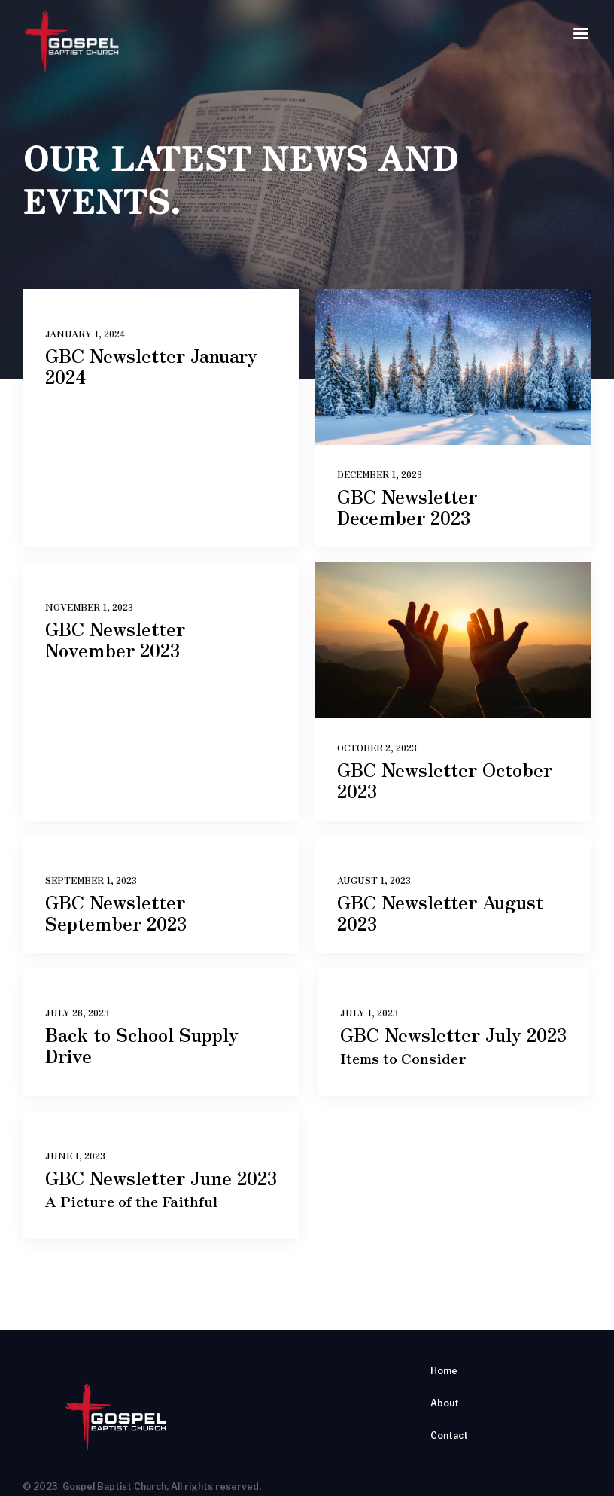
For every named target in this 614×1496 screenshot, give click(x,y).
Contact (449, 1435)
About (444, 1403)
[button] (580, 33)
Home (443, 1370)
